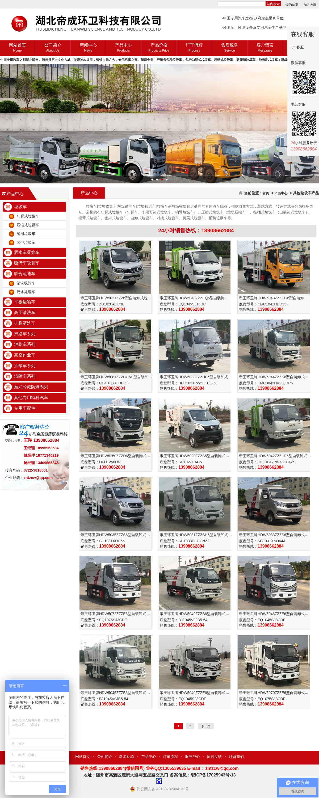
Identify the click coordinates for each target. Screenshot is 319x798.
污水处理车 (26, 292)
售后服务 (229, 48)
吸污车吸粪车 (27, 263)
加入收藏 (310, 5)
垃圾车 (20, 206)
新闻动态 (126, 756)
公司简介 (52, 48)
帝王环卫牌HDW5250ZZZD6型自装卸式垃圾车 (119, 456)
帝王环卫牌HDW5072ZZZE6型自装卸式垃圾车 (119, 614)
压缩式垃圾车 (28, 225)
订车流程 (194, 48)
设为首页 (292, 5)
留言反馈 (214, 756)
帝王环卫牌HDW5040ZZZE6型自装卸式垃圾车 (198, 693)
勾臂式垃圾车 (28, 216)
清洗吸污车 (26, 283)
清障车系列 (24, 376)
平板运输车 (24, 302)
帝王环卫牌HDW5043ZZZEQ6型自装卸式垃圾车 (200, 298)
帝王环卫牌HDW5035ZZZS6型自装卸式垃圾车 (119, 535)
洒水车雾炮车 (27, 252)
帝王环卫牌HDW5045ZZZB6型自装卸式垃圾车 (119, 693)
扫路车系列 (24, 333)
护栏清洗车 (24, 323)
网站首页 (17, 48)
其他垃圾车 (26, 242)
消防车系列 (24, 344)
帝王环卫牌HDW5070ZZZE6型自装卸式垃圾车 (277, 693)
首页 (266, 193)
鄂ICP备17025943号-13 (213, 775)
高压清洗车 (24, 312)
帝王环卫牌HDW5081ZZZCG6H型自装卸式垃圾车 (122, 377)
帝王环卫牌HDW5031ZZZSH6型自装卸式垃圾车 (199, 535)
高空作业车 (24, 355)
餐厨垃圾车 (26, 234)
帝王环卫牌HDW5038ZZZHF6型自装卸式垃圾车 (199, 377)
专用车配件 (24, 408)
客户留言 (264, 48)
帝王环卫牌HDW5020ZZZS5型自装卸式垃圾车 (198, 456)
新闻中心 (88, 48)
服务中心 (192, 756)
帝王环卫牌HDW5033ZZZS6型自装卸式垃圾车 (277, 535)
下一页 (206, 726)
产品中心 (123, 48)
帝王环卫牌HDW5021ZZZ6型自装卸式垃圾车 (118, 298)
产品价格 (158, 48)
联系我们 (236, 756)
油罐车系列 (24, 365)
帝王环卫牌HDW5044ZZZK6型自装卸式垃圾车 (277, 377)
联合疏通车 (24, 273)
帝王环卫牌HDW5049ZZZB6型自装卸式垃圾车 (198, 614)
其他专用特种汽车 (31, 397)
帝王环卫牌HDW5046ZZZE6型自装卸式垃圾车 (277, 614)
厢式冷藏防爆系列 (31, 387)
